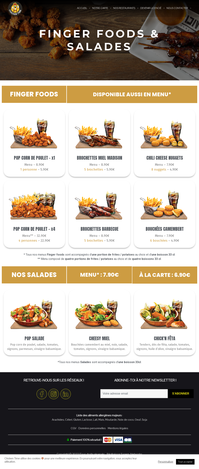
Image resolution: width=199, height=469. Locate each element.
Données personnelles (92, 428)
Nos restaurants (124, 8)
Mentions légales (118, 428)
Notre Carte (100, 8)
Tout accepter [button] (185, 461)
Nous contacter (177, 8)
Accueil (82, 8)
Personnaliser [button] (165, 461)
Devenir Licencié (150, 8)
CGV (73, 428)
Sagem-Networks (131, 454)
